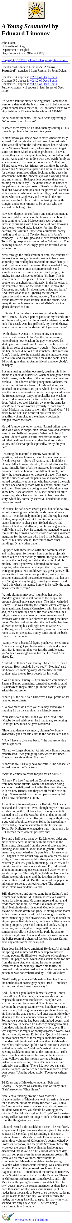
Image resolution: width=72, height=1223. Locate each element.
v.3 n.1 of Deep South (43, 84)
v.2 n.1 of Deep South (43, 77)
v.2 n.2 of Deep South (43, 80)
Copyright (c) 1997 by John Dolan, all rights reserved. (35, 60)
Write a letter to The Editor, (32, 1219)
